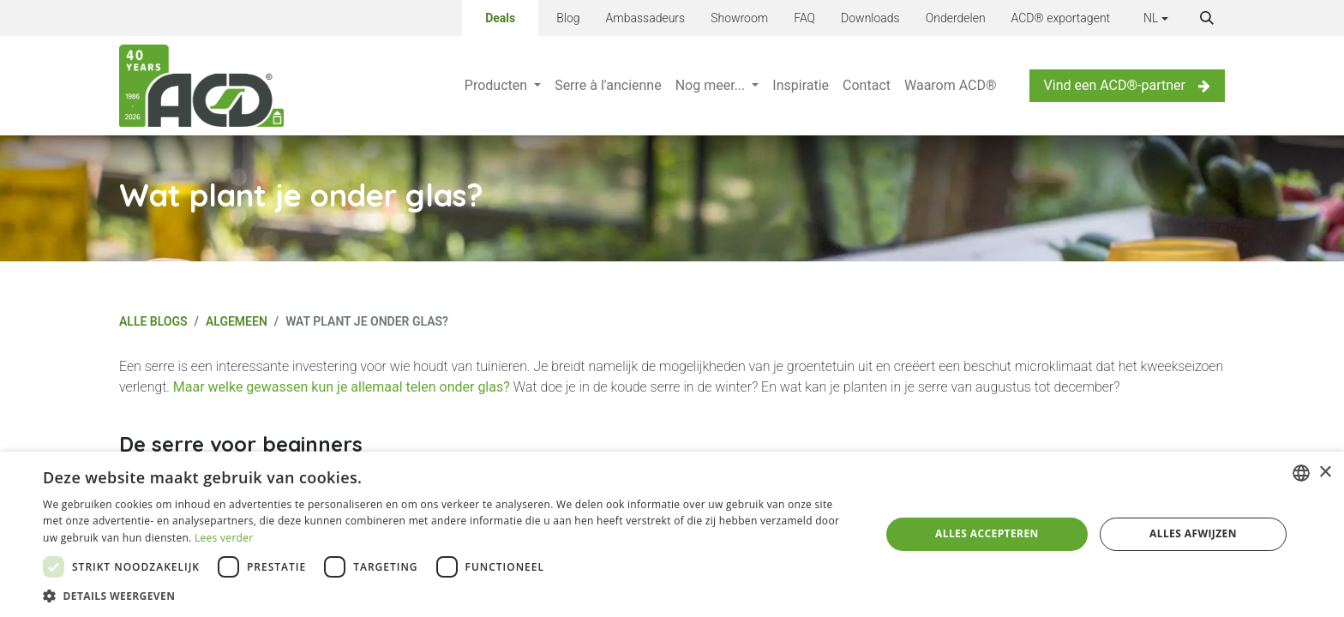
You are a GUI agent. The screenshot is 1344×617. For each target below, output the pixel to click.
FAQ (804, 18)
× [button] (1324, 472)
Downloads (870, 18)
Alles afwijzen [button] (1193, 533)
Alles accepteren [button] (987, 533)
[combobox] (1301, 473)
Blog (567, 18)
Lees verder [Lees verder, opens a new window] (224, 537)
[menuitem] (503, 86)
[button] (1207, 18)
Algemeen (236, 321)
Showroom (739, 18)
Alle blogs (153, 321)
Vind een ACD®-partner (1127, 85)
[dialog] (672, 534)
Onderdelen (956, 18)
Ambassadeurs (646, 18)
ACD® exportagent (1061, 18)
